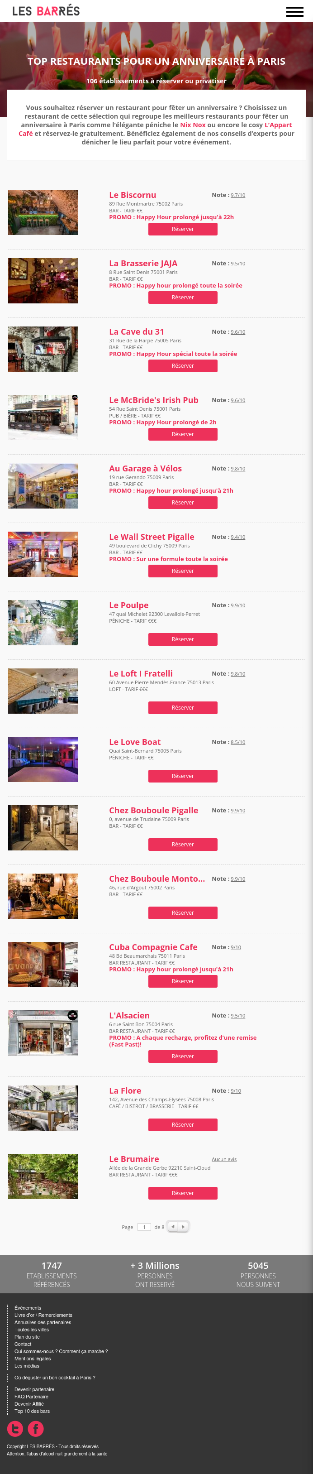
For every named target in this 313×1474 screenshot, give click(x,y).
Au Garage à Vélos (145, 468)
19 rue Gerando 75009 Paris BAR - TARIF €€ (171, 484)
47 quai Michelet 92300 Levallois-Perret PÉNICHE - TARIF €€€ (154, 620)
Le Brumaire (134, 1159)
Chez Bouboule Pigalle (153, 810)
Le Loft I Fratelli (141, 673)
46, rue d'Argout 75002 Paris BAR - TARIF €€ (142, 894)
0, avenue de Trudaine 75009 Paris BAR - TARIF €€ (149, 826)
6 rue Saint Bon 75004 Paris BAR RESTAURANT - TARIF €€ (182, 1034)
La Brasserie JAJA (143, 263)
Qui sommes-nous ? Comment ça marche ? (61, 1351)
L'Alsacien (129, 1015)
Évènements (27, 1308)
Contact (22, 1344)
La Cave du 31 (136, 331)
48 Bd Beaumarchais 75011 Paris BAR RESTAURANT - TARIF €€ (171, 962)
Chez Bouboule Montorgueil (158, 879)
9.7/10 (238, 195)
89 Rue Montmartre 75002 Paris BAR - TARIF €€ (171, 210)
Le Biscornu (132, 195)
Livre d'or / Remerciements (43, 1315)
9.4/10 (238, 536)
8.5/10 (238, 742)
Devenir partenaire (34, 1389)
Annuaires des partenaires (42, 1322)
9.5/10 (238, 263)
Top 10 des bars (32, 1411)
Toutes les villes (31, 1329)
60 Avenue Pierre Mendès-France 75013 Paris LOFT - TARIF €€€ (161, 689)
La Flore (125, 1090)
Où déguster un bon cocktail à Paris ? (54, 1377)
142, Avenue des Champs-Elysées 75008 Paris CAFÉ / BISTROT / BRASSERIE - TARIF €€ (161, 1106)
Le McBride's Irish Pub (154, 400)
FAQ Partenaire (31, 1396)
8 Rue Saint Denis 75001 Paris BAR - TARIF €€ (175, 279)
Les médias (26, 1366)
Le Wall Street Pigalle (151, 537)
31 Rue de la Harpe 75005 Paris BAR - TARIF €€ (173, 347)
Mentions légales (32, 1358)
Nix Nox (193, 124)
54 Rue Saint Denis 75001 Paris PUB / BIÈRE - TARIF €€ (162, 415)
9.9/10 (238, 605)
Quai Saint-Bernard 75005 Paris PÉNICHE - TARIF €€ (145, 757)
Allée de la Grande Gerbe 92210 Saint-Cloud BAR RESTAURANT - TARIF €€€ (159, 1174)
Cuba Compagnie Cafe (153, 947)
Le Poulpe (128, 605)
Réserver (183, 229)
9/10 (236, 947)
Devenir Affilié (29, 1404)
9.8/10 (238, 468)
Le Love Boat (135, 742)
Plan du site (27, 1337)
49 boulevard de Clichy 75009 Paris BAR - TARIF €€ (168, 552)
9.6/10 (238, 331)
